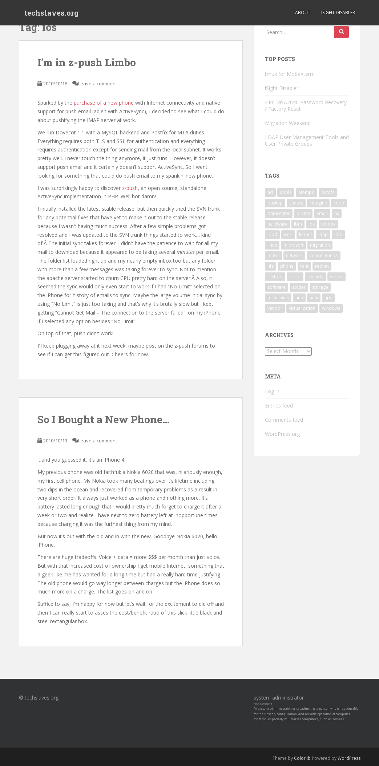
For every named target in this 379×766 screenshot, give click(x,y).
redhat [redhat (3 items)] (322, 266)
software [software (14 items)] (276, 287)
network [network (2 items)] (294, 255)
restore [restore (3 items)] (275, 276)
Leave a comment (97, 83)
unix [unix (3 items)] (314, 298)
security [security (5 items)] (315, 276)
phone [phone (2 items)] (287, 266)
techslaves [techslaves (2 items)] (278, 298)
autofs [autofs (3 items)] (327, 192)
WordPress (349, 758)
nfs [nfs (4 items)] (270, 266)
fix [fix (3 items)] (336, 213)
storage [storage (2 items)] (320, 287)
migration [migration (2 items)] (320, 245)
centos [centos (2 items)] (296, 203)
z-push (130, 188)
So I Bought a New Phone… (103, 419)
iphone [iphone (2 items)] (328, 224)
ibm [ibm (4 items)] (298, 224)
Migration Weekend (288, 122)
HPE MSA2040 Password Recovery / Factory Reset (306, 105)
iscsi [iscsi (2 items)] (288, 234)
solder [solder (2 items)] (299, 287)
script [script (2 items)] (295, 276)
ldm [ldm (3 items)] (338, 234)
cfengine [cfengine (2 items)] (318, 203)
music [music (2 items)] (273, 255)
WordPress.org (282, 433)
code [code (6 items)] (339, 203)
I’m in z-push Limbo (86, 62)
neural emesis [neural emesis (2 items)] (323, 255)
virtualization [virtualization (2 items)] (302, 308)
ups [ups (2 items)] (328, 298)
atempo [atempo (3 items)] (306, 192)
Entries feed (279, 405)
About (302, 12)
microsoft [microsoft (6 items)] (293, 245)
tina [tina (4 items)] (299, 298)
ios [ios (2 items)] (312, 224)
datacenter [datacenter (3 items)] (278, 213)
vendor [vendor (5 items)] (274, 308)
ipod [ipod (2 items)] (272, 234)
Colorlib (302, 758)
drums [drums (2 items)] (303, 213)
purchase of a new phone (104, 102)
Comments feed (284, 419)
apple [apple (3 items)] (286, 192)
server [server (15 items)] (336, 276)
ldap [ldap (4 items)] (323, 234)
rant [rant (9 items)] (304, 266)
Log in (272, 391)
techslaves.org (51, 12)
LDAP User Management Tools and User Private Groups (307, 140)
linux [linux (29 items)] (272, 245)
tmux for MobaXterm (290, 73)
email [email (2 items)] (322, 213)
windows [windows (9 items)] (331, 308)
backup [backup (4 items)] (275, 203)
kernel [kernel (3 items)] (305, 234)
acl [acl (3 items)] (270, 192)
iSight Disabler (338, 12)
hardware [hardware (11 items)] (277, 224)
